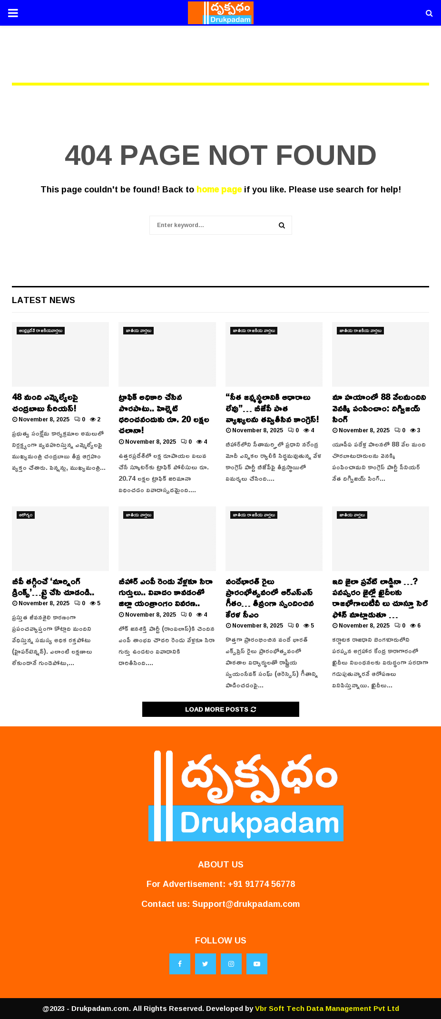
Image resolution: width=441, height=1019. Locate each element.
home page (219, 189)
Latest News (43, 300)
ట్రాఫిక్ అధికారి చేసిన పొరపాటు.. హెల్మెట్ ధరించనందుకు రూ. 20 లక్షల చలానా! (163, 413)
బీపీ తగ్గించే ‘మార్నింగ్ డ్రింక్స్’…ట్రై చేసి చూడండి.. (53, 586)
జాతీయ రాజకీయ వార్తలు (254, 330)
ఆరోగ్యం (25, 515)
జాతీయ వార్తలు (138, 330)
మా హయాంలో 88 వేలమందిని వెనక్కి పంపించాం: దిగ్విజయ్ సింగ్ (379, 408)
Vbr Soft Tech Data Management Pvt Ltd (327, 1008)
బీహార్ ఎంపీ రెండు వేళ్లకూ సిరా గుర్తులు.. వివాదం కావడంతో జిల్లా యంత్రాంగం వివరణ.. (165, 592)
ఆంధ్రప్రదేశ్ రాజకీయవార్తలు (40, 330)
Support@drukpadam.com (246, 903)
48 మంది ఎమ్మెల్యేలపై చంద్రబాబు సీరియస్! (45, 402)
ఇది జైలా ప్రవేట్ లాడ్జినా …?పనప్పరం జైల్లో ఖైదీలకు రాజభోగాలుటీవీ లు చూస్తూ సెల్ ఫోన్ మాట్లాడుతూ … (380, 597)
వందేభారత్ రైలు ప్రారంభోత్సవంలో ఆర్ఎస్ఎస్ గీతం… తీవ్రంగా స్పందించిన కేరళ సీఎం (269, 597)
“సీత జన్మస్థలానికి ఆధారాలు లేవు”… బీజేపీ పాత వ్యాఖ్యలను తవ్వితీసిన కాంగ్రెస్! (272, 408)
